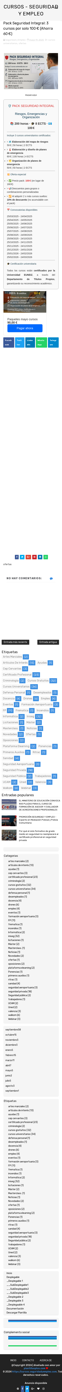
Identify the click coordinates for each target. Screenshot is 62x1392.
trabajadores (43, 776)
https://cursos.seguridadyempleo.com (34, 1371)
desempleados (42, 692)
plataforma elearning (16, 746)
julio (8, 1080)
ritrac (36, 752)
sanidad (8, 758)
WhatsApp (41, 342)
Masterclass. (10, 728)
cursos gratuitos (38, 680)
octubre (11, 1034)
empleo (45, 698)
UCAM (6, 782)
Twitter (19, 342)
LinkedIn (30, 342)
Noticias (32, 728)
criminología (11, 680)
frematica (22, 710)
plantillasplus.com (35, 1368)
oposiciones (10, 740)
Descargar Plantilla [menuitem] (17, 1312)
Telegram (53, 342)
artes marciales (12, 656)
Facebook (8, 342)
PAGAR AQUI (31, 95)
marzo (9, 1060)
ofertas (22, 43)
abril (8, 1065)
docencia (9, 698)
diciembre (11, 1045)
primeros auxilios (13, 752)
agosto (10, 1085)
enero (9, 1050)
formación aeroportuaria (36, 704)
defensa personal (14, 692)
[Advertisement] (31, 451)
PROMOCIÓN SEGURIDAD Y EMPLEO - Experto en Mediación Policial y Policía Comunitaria (38, 820)
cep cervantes (12, 668)
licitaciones (10, 722)
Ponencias (45, 746)
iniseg (30, 716)
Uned (23, 782)
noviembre (11, 1040)
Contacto (28, 1360)
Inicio (13, 1360)
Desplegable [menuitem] (13, 1277)
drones (27, 698)
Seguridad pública (14, 776)
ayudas (42, 662)
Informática (10, 716)
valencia (40, 782)
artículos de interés (15, 662)
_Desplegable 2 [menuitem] (15, 1297)
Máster (30, 722)
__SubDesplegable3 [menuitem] (18, 1293)
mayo (9, 1070)
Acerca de (46, 1360)
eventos (8, 704)
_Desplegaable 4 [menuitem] (16, 1304)
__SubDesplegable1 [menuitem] (17, 1285)
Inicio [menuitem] (9, 1273)
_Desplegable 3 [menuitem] (15, 1300)
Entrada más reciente (15, 642)
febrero (10, 1055)
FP (4, 710)
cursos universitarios (16, 686)
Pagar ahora (25, 328)
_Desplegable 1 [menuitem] (15, 1281)
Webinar (26, 788)
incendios (43, 710)
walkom (7, 788)
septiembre (13, 1029)
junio (8, 1075)
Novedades (10, 734)
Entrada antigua (48, 642)
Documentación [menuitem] (15, 1308)
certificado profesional (17, 674)
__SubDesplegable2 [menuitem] (18, 1289)
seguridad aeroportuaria (18, 764)
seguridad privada (14, 770)
